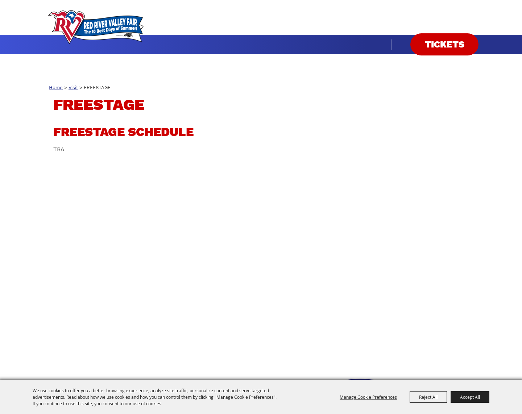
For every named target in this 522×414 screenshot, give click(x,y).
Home (56, 87)
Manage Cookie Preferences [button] (368, 397)
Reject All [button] (428, 397)
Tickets (444, 44)
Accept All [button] (470, 397)
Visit (73, 87)
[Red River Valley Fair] (96, 27)
